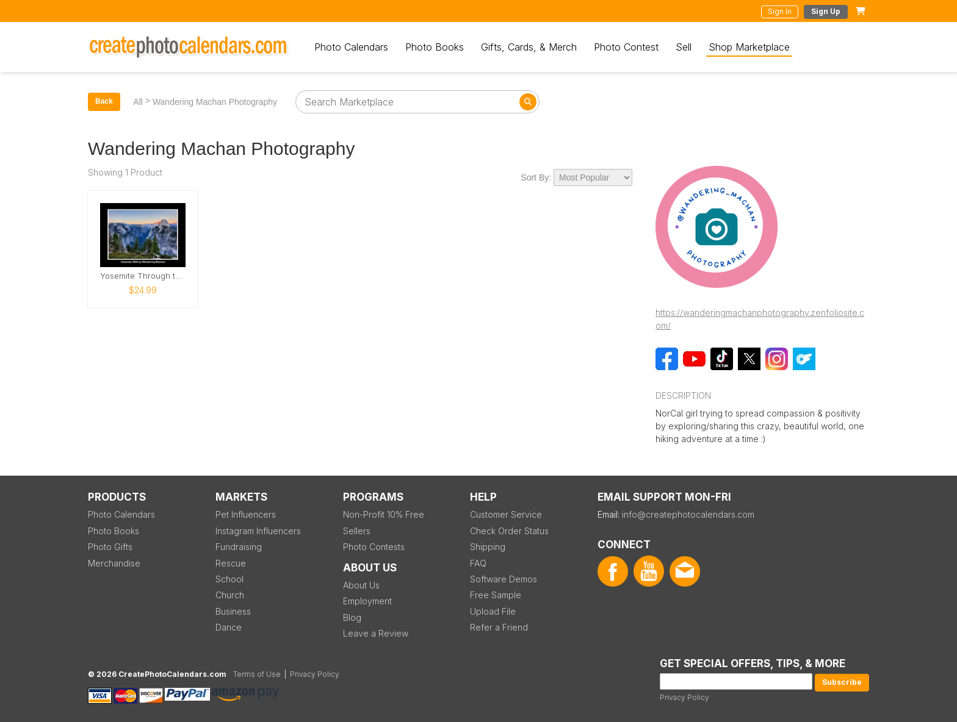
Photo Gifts (110, 547)
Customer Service (506, 514)
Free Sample (495, 595)
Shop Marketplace (749, 47)
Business (233, 611)
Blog (352, 617)
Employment (367, 601)
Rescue (230, 563)
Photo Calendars (351, 47)
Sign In (780, 11)
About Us (361, 585)
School (229, 579)
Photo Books (434, 47)
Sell (684, 47)
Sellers (356, 531)
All (138, 102)
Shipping (487, 547)
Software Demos (503, 579)
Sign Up (825, 11)
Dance (228, 627)
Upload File (493, 611)
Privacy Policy (684, 697)
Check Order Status (509, 531)
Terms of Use (257, 674)
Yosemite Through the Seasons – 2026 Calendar (143, 276)
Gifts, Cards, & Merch (529, 47)
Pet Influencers (245, 514)
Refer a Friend (499, 627)
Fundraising (238, 547)
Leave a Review (375, 633)
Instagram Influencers (258, 531)
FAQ (478, 563)
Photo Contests (374, 547)
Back (104, 101)
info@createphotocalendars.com (688, 514)
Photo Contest (626, 47)
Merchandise (114, 563)
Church (229, 595)
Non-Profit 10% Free (383, 514)
